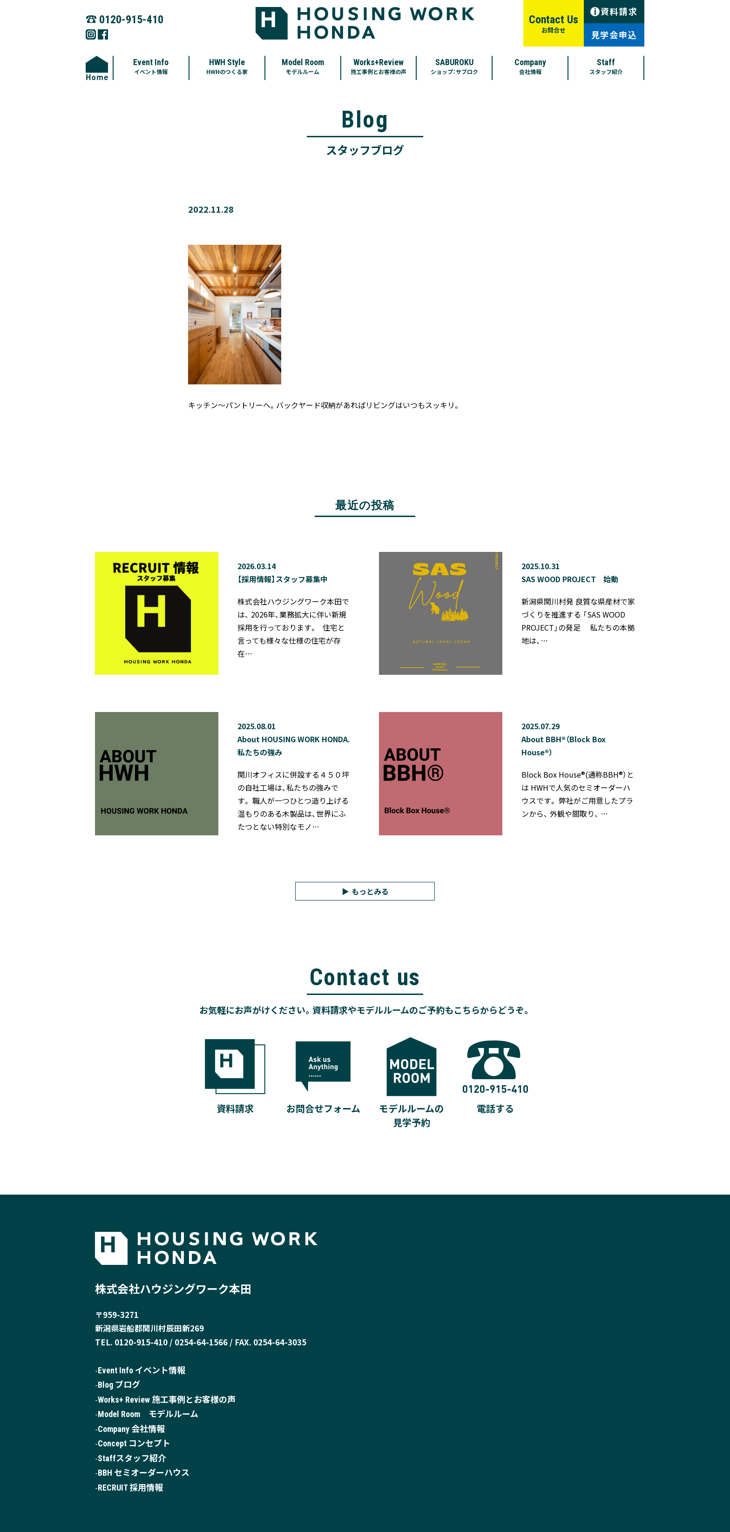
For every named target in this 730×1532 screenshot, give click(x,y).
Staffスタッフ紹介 (132, 1458)
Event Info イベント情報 (141, 1370)
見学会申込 (614, 34)
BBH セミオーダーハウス (143, 1473)
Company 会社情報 (131, 1429)
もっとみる (370, 891)
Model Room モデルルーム (148, 1414)
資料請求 (613, 11)
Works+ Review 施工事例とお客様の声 (167, 1399)
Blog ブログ (119, 1385)
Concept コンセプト (134, 1443)
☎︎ (124, 18)
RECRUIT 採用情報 (130, 1487)
